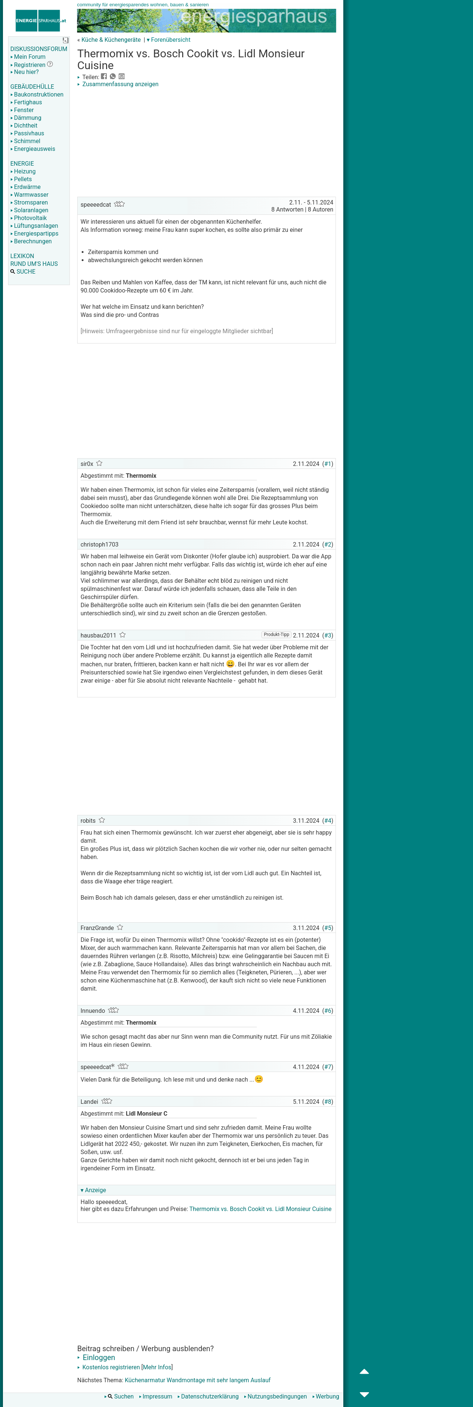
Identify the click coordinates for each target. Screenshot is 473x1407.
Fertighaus (26, 102)
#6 (327, 1010)
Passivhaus (27, 133)
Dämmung (25, 117)
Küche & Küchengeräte (110, 39)
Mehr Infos (157, 1367)
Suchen (119, 1396)
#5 (327, 927)
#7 (327, 1067)
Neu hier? (24, 71)
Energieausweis (32, 148)
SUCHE (22, 271)
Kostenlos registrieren (108, 1367)
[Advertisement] (206, 143)
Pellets (21, 179)
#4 (327, 820)
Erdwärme (25, 186)
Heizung (22, 171)
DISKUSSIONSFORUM (38, 49)
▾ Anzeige (93, 1190)
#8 (327, 1101)
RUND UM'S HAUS (34, 263)
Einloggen (96, 1357)
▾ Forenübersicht (169, 39)
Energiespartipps (34, 233)
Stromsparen (29, 202)
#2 (327, 544)
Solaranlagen (29, 210)
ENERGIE (22, 163)
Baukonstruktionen (37, 94)
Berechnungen (31, 241)
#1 (327, 463)
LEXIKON (22, 256)
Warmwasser (29, 194)
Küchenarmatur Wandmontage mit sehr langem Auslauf (198, 1380)
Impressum (156, 1396)
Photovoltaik (28, 217)
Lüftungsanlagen (34, 225)
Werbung (325, 1396)
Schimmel (25, 141)
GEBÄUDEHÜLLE (32, 86)
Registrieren (27, 64)
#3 (327, 635)
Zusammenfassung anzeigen (118, 84)
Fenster (22, 110)
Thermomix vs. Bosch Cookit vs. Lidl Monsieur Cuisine (261, 1208)
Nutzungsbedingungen (275, 1396)
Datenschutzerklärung (208, 1396)
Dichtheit (23, 125)
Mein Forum (27, 56)
